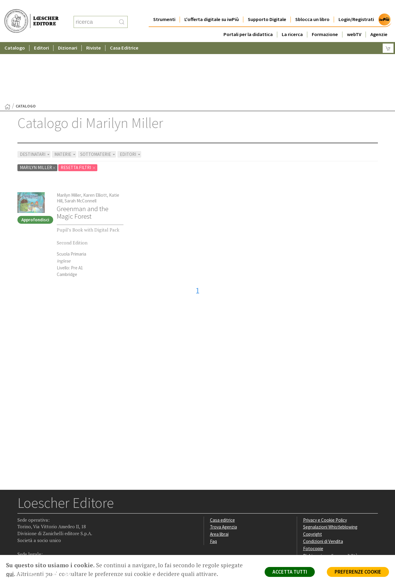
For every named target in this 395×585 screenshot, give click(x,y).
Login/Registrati (356, 7)
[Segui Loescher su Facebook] (22, 517)
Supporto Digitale (267, 7)
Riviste (93, 36)
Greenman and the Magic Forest (82, 154)
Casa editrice (222, 461)
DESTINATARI (35, 96)
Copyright (312, 475)
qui (10, 573)
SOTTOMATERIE (98, 96)
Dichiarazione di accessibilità (330, 497)
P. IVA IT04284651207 (38, 541)
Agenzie (378, 22)
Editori (41, 36)
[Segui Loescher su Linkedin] (46, 517)
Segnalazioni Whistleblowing (330, 468)
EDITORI (130, 96)
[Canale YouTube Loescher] (58, 517)
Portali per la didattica (248, 22)
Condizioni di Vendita (323, 483)
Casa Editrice (124, 36)
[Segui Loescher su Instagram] (34, 517)
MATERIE (65, 96)
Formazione (325, 22)
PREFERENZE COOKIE (358, 571)
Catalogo (15, 36)
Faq (213, 483)
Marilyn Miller (38, 109)
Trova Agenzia (223, 468)
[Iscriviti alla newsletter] (69, 516)
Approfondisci (35, 161)
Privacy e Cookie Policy (325, 461)
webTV (354, 22)
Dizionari (67, 36)
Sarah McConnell (80, 142)
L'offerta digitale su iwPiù (211, 7)
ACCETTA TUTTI (289, 571)
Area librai (219, 475)
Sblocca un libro (312, 7)
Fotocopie (313, 490)
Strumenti (164, 7)
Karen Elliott (95, 136)
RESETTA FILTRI (78, 109)
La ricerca (292, 22)
